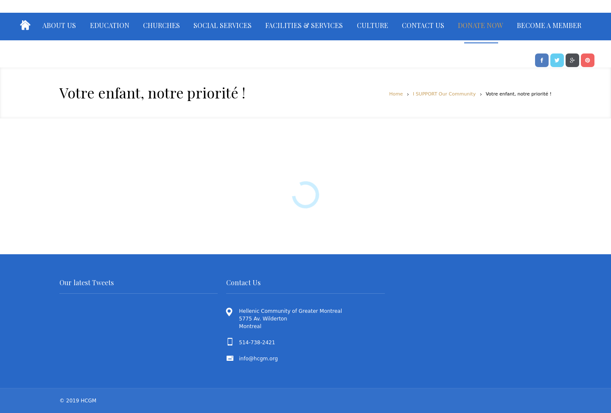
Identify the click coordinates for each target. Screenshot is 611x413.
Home (396, 94)
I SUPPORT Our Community (444, 94)
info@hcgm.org (258, 359)
